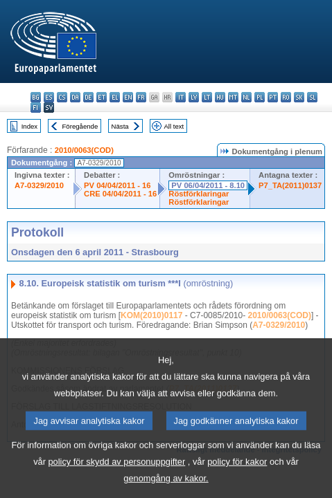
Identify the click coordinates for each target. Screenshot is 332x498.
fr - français (141, 97)
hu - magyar (220, 97)
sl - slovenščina (312, 97)
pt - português (273, 97)
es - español (49, 97)
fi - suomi (35, 107)
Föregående (80, 126)
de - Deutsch (88, 97)
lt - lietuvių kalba (207, 97)
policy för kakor (237, 479)
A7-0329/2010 (39, 185)
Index (29, 126)
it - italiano (180, 97)
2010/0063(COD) (84, 150)
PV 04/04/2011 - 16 (117, 185)
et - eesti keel (101, 97)
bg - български (35, 97)
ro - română (286, 97)
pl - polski (259, 97)
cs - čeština (62, 97)
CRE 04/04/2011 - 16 (120, 194)
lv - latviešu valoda (194, 97)
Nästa (120, 126)
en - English (128, 97)
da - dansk (75, 97)
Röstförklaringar (198, 194)
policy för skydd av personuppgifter (116, 479)
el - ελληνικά (115, 97)
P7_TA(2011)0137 (290, 185)
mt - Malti (233, 97)
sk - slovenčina (299, 97)
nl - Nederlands (246, 97)
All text (174, 126)
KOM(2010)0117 (151, 315)
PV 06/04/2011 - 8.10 (208, 185)
